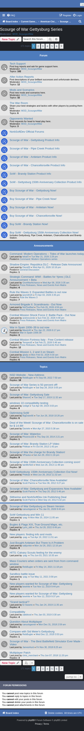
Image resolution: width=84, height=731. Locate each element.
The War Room (19, 103)
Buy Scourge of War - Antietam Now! (32, 207)
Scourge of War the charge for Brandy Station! (37, 452)
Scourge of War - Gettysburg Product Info (34, 140)
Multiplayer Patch (20, 652)
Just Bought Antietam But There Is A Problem (37, 542)
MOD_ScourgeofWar (23, 34)
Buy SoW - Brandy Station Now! (29, 224)
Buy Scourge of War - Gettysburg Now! (33, 190)
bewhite (26, 586)
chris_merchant (30, 655)
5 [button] (52, 46)
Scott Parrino (29, 483)
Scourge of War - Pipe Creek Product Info (35, 148)
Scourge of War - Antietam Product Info (33, 156)
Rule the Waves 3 (28, 297)
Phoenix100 (28, 436)
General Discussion (29, 269)
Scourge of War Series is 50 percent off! (34, 384)
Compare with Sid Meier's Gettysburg (32, 631)
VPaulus (26, 455)
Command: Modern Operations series (38, 259)
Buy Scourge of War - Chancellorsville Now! (36, 215)
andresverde (28, 318)
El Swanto (27, 605)
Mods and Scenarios (22, 89)
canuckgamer (29, 509)
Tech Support (18, 63)
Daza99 (26, 267)
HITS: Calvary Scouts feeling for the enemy (36, 552)
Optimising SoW (19, 412)
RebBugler (27, 377)
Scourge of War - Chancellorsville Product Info (37, 165)
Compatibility (17, 611)
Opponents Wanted (21, 118)
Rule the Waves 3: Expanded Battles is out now (38, 292)
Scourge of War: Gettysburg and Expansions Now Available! (46, 488)
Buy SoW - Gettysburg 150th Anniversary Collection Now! (44, 232)
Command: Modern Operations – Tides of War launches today (47, 253)
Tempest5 (27, 342)
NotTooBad (27, 307)
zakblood (26, 614)
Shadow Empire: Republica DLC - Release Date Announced (46, 264)
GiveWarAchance (31, 282)
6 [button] (56, 46)
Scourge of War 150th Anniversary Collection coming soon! (45, 462)
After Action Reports (22, 76)
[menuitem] (11, 15)
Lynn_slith (27, 527)
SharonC (26, 397)
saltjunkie (27, 545)
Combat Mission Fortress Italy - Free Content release (41, 339)
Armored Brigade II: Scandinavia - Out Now (36, 304)
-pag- (25, 517)
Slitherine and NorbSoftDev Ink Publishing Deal (38, 497)
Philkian (26, 446)
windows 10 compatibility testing (29, 403)
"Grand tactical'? (19, 602)
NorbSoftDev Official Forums (27, 131)
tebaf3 (25, 256)
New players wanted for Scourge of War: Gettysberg (41, 583)
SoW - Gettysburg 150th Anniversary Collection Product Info (46, 182)
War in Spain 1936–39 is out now (29, 327)
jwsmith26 (27, 295)
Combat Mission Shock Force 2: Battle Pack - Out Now (42, 315)
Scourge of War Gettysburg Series (31, 29)
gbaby (25, 355)
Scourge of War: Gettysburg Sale (29, 394)
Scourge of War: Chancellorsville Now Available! (38, 480)
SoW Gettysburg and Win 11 (27, 514)
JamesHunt (28, 647)
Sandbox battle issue (22, 573)
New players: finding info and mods (31, 534)
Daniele (26, 428)
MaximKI (26, 330)
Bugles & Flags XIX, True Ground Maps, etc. (36, 524)
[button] (61, 46)
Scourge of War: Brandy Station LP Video (34, 443)
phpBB (31, 720)
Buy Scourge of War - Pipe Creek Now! (33, 198)
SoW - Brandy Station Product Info (30, 173)
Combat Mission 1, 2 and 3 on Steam (32, 352)
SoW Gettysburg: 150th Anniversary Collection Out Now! (43, 471)
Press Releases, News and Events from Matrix (43, 285)
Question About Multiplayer (26, 621)
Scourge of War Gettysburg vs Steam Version (37, 506)
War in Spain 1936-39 (30, 332)
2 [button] (38, 46)
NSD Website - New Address (27, 374)
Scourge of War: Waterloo (25, 433)
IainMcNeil (27, 465)
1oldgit (25, 406)
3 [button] (43, 46)
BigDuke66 (27, 415)
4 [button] (47, 46)
